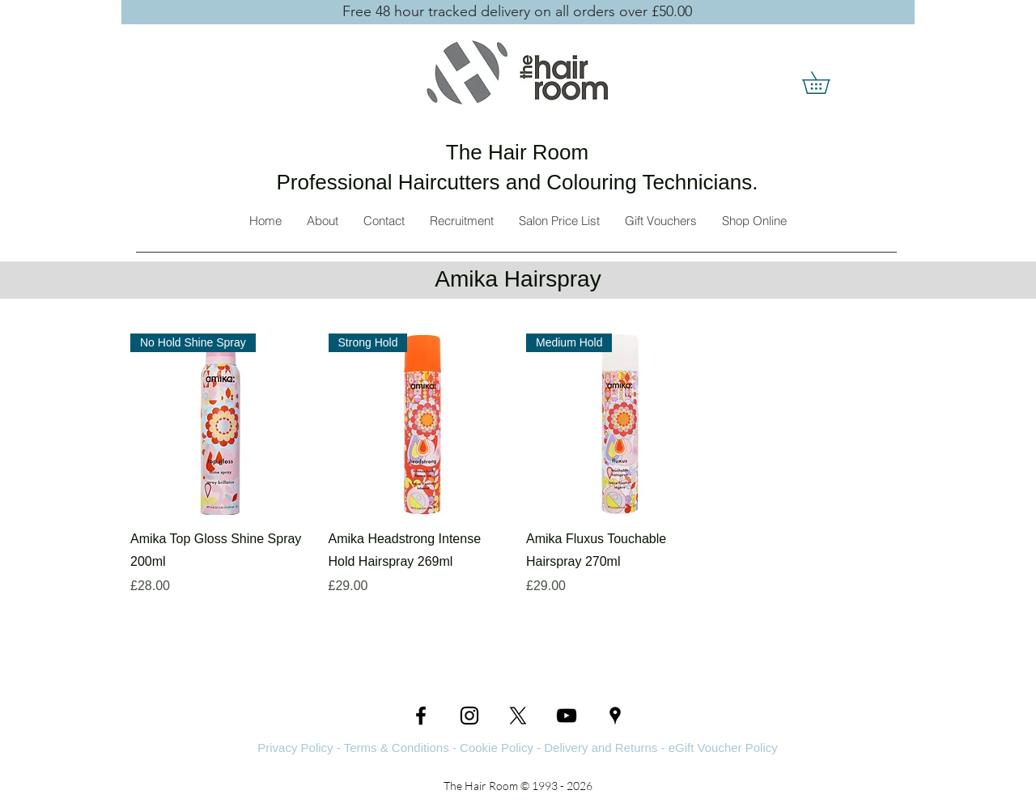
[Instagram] (469, 715)
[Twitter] (518, 715)
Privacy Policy (295, 747)
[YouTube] (566, 715)
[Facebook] (421, 715)
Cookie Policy (496, 747)
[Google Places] (615, 715)
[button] (826, 82)
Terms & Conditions (396, 747)
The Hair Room (517, 152)
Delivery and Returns (600, 747)
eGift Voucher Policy (723, 747)
